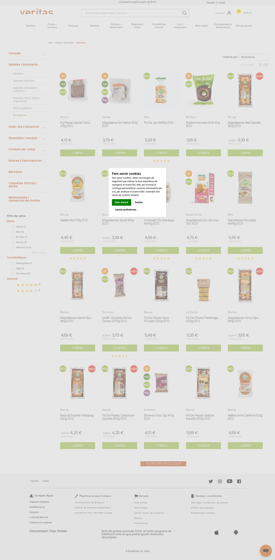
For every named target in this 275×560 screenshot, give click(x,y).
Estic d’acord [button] (121, 202)
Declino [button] (139, 202)
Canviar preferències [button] (125, 209)
